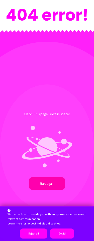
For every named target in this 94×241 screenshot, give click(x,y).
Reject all (33, 234)
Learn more (15, 224)
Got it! (62, 234)
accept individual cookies (43, 224)
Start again (47, 184)
